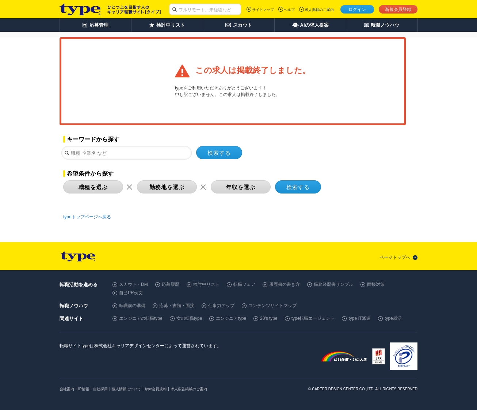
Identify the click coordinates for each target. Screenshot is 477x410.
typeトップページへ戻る (87, 216)
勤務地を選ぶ (166, 187)
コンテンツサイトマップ (272, 305)
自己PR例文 (131, 292)
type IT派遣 (359, 318)
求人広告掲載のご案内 (189, 389)
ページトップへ (394, 257)
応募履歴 (170, 284)
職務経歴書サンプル (333, 284)
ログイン (357, 9)
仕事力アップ (221, 305)
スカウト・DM (133, 284)
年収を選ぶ (240, 187)
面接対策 (376, 284)
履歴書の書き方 (284, 284)
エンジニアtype (231, 318)
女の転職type (189, 318)
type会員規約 (156, 389)
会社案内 (67, 389)
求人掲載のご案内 (319, 10)
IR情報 (83, 389)
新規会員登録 (398, 9)
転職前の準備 (132, 305)
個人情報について (126, 389)
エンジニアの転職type (141, 318)
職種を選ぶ (93, 187)
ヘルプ (289, 10)
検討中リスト (206, 284)
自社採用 (100, 389)
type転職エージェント (313, 318)
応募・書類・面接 (176, 305)
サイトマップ (263, 10)
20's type (269, 318)
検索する (219, 153)
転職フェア (244, 284)
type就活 (393, 318)
